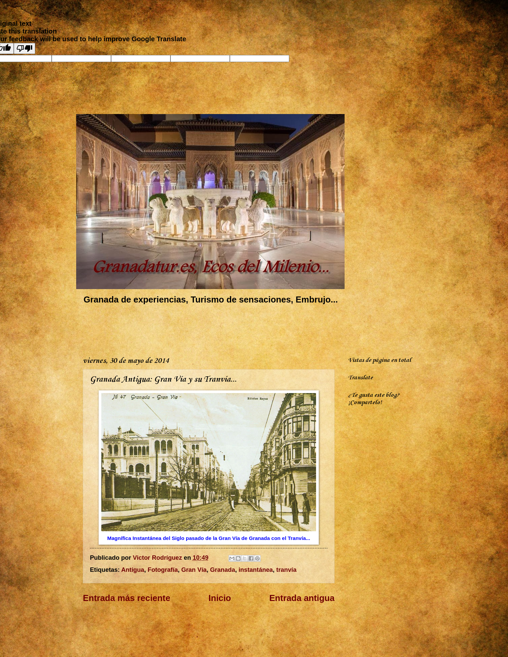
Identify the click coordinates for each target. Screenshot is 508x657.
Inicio (219, 598)
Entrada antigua (302, 598)
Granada (222, 569)
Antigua (132, 569)
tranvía (286, 569)
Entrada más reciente (126, 598)
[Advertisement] (205, 329)
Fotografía (163, 569)
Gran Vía (194, 569)
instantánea (256, 569)
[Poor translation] (24, 48)
